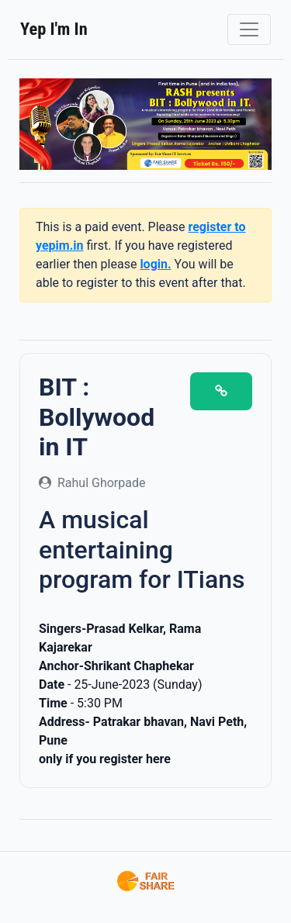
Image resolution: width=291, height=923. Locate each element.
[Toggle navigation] (249, 29)
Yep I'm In (54, 29)
